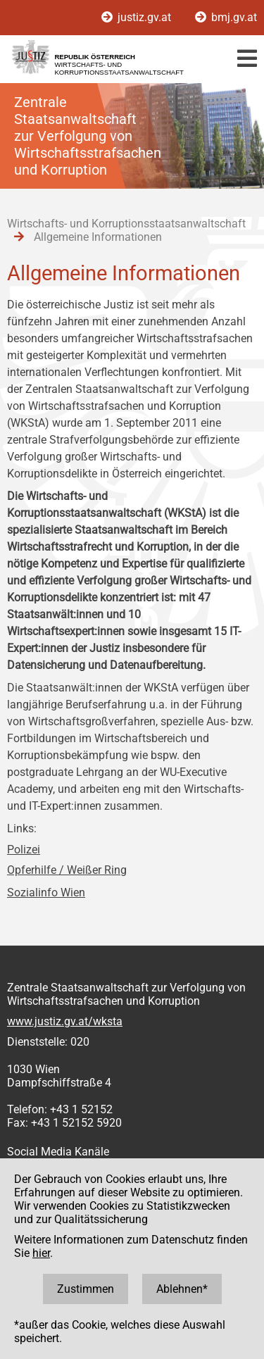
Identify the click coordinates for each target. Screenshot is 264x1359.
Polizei (23, 849)
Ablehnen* (182, 1289)
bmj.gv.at (226, 17)
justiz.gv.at (137, 17)
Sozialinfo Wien (46, 892)
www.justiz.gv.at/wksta (64, 1021)
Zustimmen (85, 1289)
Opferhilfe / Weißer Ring (67, 870)
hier (41, 1253)
